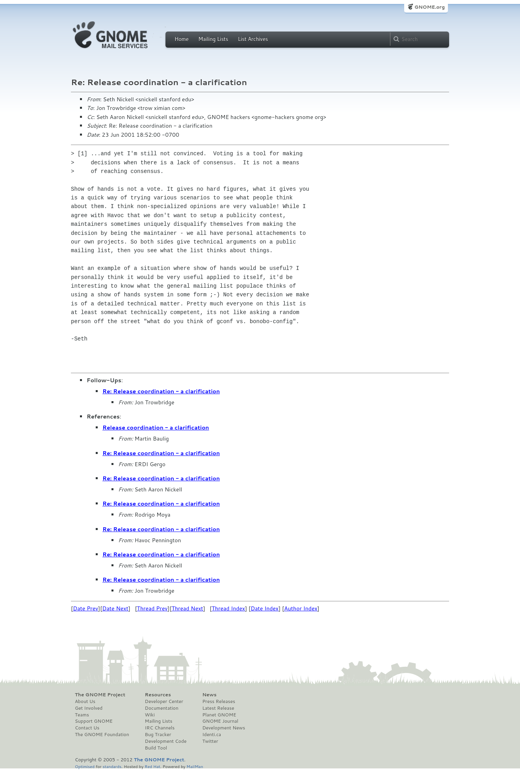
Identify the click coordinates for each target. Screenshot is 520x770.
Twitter (210, 741)
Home (182, 39)
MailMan (194, 766)
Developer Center (164, 701)
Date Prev (85, 608)
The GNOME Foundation (102, 734)
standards (111, 766)
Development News (223, 728)
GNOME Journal (220, 721)
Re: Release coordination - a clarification (161, 391)
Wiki (150, 715)
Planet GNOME (219, 715)
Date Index (265, 608)
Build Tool (156, 748)
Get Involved (88, 708)
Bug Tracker (158, 734)
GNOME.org (429, 7)
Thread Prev (152, 608)
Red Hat (152, 766)
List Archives (253, 39)
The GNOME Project (100, 695)
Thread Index (228, 608)
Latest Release (218, 708)
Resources (158, 695)
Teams (82, 715)
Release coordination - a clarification (155, 427)
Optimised (85, 766)
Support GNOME (94, 721)
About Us (85, 701)
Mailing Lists (213, 39)
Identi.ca (211, 734)
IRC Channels (160, 728)
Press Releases (218, 701)
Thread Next (187, 608)
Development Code (166, 741)
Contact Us (87, 728)
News (209, 695)
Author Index (300, 608)
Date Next (115, 608)
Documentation (161, 708)
